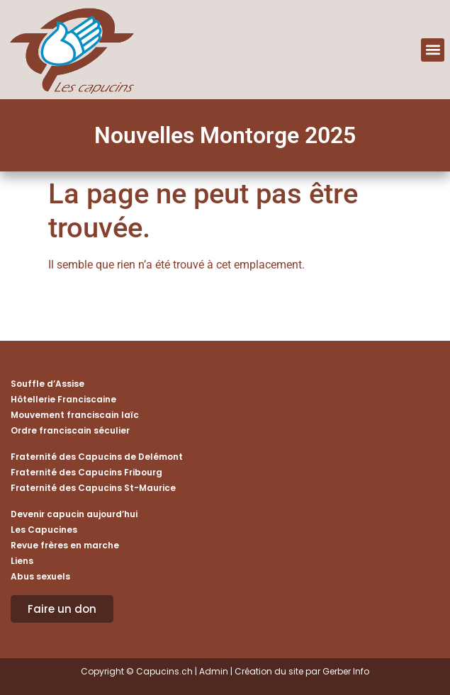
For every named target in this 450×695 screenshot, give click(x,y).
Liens (22, 561)
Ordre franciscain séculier (70, 430)
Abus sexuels (40, 576)
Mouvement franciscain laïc (75, 415)
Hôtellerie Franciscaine (63, 399)
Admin (213, 671)
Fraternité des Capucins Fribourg (86, 472)
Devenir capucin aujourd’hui (74, 514)
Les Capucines (44, 530)
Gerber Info (345, 671)
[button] (432, 50)
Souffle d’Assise (47, 384)
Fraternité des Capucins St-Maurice (93, 488)
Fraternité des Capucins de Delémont (97, 457)
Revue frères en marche (65, 545)
